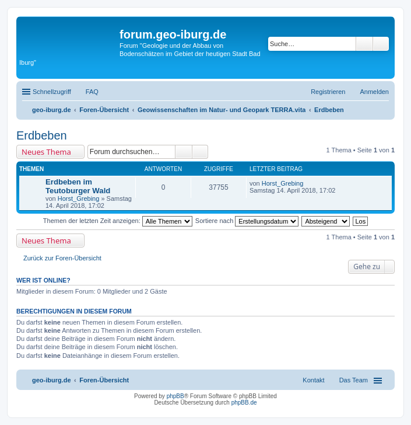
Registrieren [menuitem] (328, 91)
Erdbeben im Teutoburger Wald (77, 186)
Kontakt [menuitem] (313, 380)
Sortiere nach (246, 220)
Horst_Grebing (79, 198)
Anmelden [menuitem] (374, 91)
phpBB (175, 396)
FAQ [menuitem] (92, 91)
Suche (364, 44)
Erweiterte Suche (381, 44)
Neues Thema (46, 152)
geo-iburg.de (51, 380)
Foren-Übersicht (104, 380)
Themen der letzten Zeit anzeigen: (117, 220)
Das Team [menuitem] (353, 380)
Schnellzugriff (52, 91)
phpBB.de (244, 402)
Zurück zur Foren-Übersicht (62, 258)
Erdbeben (41, 135)
